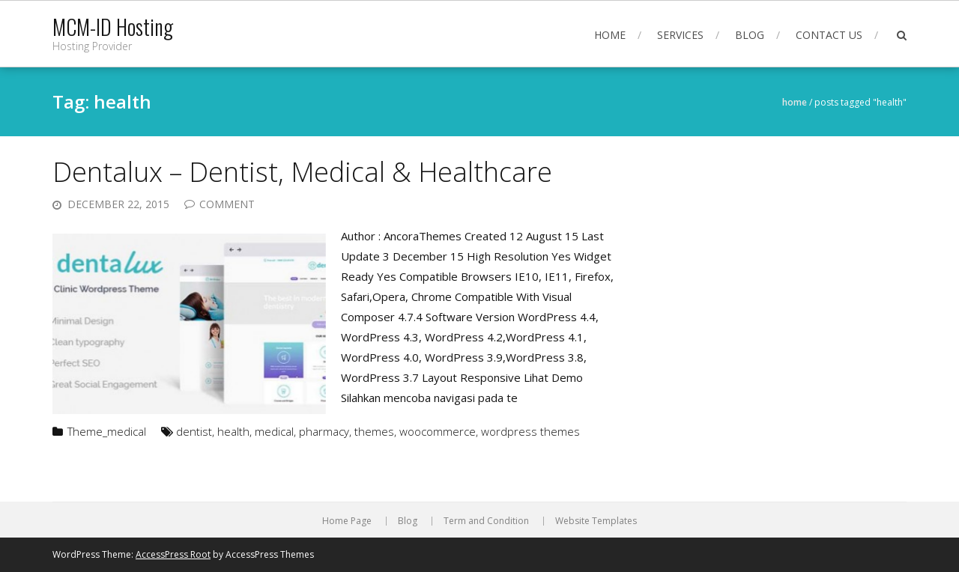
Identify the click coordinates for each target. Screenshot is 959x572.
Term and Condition (486, 521)
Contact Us (829, 35)
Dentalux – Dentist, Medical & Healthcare (302, 171)
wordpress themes (530, 431)
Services (680, 35)
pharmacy (324, 431)
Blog (749, 35)
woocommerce (437, 431)
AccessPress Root (173, 554)
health (233, 431)
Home (610, 35)
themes (374, 431)
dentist (194, 431)
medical (274, 431)
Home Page (347, 521)
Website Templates (596, 521)
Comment (227, 204)
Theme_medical (106, 431)
